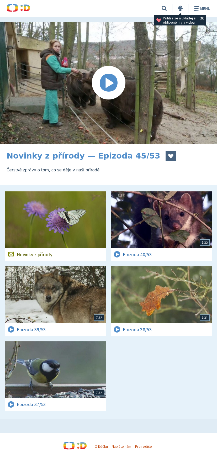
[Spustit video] (108, 83)
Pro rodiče (143, 446)
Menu (201, 8)
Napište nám (121, 446)
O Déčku (101, 446)
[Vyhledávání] (164, 8)
